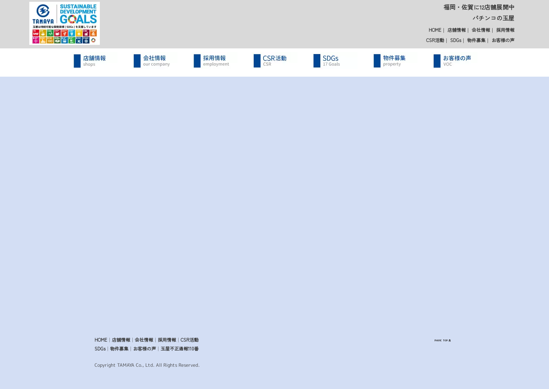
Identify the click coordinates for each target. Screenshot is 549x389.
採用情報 (505, 29)
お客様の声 (502, 40)
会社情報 (481, 29)
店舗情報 (456, 29)
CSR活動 (435, 40)
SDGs (455, 40)
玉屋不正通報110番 (180, 348)
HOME (435, 29)
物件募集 (476, 40)
